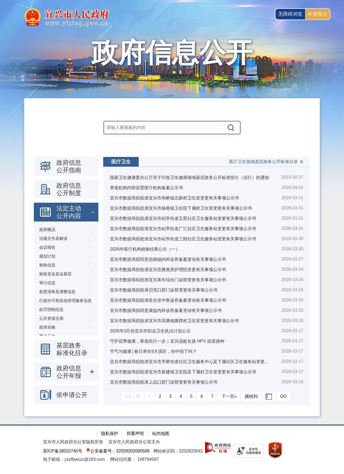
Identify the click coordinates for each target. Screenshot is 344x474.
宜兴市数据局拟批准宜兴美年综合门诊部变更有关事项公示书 (168, 280)
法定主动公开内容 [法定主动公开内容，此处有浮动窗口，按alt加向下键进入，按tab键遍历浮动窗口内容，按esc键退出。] (68, 212)
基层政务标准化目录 (71, 349)
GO (283, 396)
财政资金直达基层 (55, 274)
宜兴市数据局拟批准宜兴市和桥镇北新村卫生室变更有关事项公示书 (174, 198)
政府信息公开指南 (68, 166)
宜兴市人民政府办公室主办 (134, 442)
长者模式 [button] (317, 14)
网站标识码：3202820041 (178, 451)
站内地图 (160, 433)
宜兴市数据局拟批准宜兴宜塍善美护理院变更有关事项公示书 (168, 269)
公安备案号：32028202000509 (117, 451)
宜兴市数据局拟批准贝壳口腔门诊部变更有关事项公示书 (163, 290)
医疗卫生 (121, 161)
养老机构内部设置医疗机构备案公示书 (146, 187)
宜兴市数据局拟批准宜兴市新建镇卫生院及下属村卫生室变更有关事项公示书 (183, 372)
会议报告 (47, 247)
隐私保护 (109, 433)
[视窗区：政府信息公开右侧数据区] (206, 281)
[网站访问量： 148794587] (134, 459)
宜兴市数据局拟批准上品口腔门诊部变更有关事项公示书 (163, 382)
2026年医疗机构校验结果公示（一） (145, 249)
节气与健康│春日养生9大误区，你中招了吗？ (153, 351)
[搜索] (231, 127)
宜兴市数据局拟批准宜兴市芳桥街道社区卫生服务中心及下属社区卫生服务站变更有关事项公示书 (195, 361)
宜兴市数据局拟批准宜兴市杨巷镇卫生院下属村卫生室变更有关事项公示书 (181, 208)
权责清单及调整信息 (57, 291)
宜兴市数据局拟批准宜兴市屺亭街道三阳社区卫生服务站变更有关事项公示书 (183, 239)
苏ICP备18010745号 (62, 451)
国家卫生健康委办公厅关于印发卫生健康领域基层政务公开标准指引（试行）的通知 (189, 177)
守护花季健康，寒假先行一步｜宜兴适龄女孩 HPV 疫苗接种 (167, 341)
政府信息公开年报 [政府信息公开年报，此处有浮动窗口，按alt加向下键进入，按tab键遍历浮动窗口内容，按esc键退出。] (68, 372)
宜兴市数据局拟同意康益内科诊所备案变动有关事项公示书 (166, 310)
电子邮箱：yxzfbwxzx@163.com (74, 459)
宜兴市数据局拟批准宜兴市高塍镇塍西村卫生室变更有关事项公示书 (174, 320)
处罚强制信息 (51, 309)
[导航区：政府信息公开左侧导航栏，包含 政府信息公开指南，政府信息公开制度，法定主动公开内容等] (66, 280)
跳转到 (251, 396)
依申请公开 (71, 394)
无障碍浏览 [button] (290, 14)
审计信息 (47, 282)
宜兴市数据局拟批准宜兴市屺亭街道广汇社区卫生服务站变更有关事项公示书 (183, 228)
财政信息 (47, 265)
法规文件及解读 (53, 238)
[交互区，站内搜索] (172, 127)
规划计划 (47, 256)
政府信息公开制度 (68, 189)
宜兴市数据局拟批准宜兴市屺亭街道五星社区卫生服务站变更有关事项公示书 (183, 218)
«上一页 (132, 396)
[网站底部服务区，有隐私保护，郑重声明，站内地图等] (172, 449)
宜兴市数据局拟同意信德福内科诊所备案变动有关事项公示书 (168, 259)
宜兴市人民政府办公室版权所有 (73, 442)
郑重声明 (135, 433)
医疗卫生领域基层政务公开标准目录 (263, 161)
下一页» (229, 396)
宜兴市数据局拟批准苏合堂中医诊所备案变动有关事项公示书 (168, 300)
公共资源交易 (51, 318)
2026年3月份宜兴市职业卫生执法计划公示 (150, 331)
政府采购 (47, 327)
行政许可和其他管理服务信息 (65, 300)
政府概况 (47, 229)
